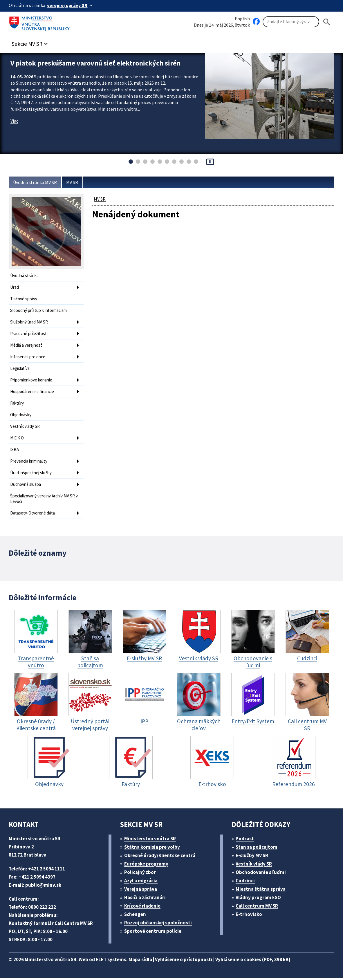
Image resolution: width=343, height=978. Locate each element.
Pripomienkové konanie (31, 380)
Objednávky (20, 414)
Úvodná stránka (24, 275)
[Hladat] (326, 22)
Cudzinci (245, 880)
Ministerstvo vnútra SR (150, 838)
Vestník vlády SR (25, 426)
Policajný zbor (140, 872)
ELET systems (111, 959)
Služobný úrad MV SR (29, 322)
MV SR (72, 182)
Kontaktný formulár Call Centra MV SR (51, 923)
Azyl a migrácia (141, 880)
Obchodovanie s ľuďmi (261, 872)
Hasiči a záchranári (145, 897)
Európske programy (146, 864)
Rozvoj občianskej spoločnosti (158, 922)
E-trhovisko (249, 914)
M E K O (17, 438)
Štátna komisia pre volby (152, 847)
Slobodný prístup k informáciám (38, 310)
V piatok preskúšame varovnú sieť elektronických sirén (95, 63)
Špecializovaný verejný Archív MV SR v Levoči (44, 498)
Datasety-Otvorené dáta (32, 513)
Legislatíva (20, 368)
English (242, 18)
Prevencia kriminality (28, 461)
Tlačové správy (23, 298)
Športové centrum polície (152, 931)
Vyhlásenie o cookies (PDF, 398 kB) (252, 959)
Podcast (245, 838)
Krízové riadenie (142, 906)
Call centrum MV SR (257, 906)
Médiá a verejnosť (26, 345)
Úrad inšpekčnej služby (31, 472)
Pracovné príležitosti (29, 333)
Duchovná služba (25, 484)
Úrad (14, 287)
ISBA (14, 449)
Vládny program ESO (258, 897)
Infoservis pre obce (27, 356)
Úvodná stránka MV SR (35, 182)
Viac (14, 121)
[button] (30, 42)
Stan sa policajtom (256, 847)
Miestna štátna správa (261, 889)
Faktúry (17, 403)
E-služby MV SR (252, 855)
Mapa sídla (140, 959)
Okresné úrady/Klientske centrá (159, 855)
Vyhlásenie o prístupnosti (183, 959)
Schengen (135, 914)
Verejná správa (140, 889)
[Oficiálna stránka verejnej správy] (71, 5)
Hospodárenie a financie (32, 391)
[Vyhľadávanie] (291, 21)
